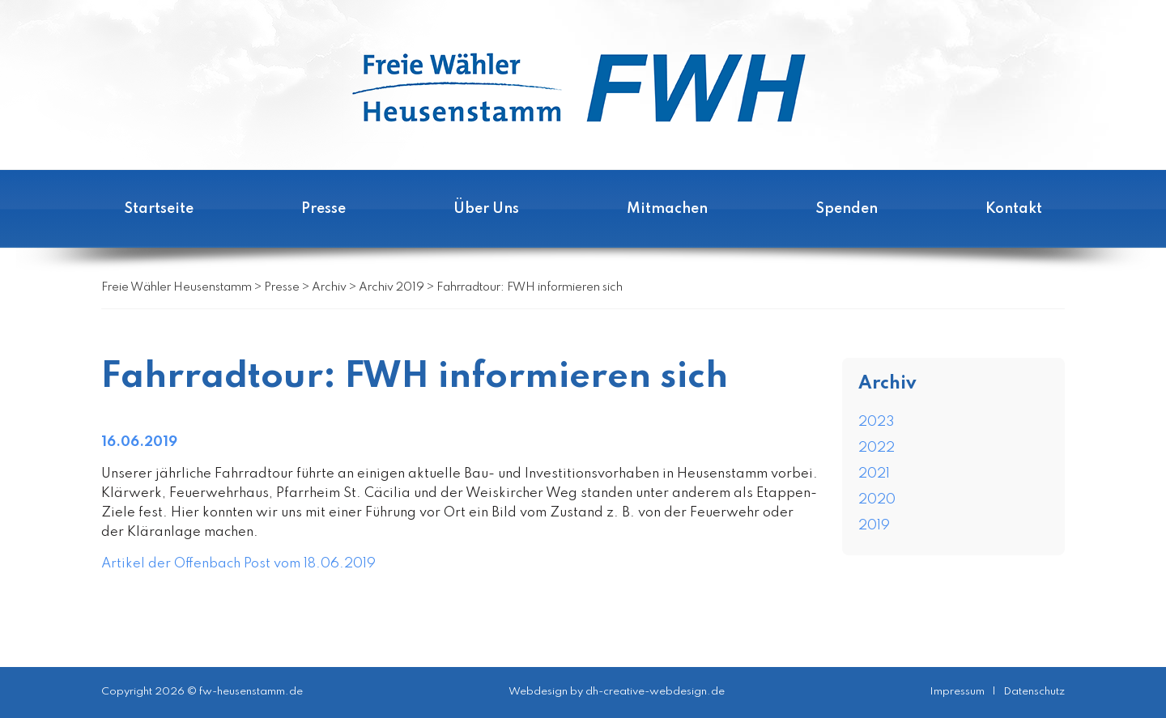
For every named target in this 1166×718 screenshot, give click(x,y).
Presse (323, 209)
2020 (877, 500)
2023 (876, 422)
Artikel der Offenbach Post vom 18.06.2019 (238, 564)
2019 (874, 526)
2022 (876, 448)
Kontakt (1013, 209)
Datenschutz (1034, 691)
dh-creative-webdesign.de (655, 691)
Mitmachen (667, 209)
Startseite (159, 209)
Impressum (957, 691)
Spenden (846, 209)
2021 (874, 474)
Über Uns (486, 209)
